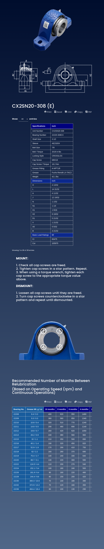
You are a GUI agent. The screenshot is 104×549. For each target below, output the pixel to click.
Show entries (24, 119)
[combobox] (23, 119)
